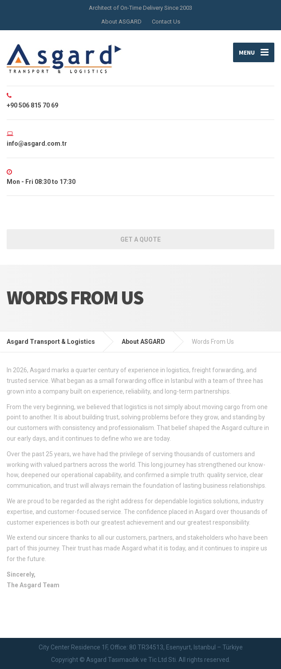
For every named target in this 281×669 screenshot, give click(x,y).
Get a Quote (140, 239)
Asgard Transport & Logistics (51, 341)
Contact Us (166, 21)
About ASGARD (121, 21)
